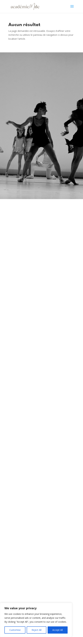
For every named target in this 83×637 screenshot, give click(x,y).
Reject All (36, 629)
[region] (36, 620)
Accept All (57, 629)
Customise (15, 629)
